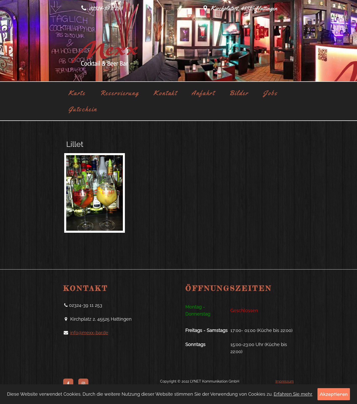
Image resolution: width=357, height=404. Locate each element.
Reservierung (119, 93)
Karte (76, 93)
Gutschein (82, 109)
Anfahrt (203, 93)
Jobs (270, 93)
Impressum (284, 381)
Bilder (238, 93)
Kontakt (165, 93)
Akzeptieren (334, 394)
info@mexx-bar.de (89, 332)
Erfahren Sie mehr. (293, 394)
